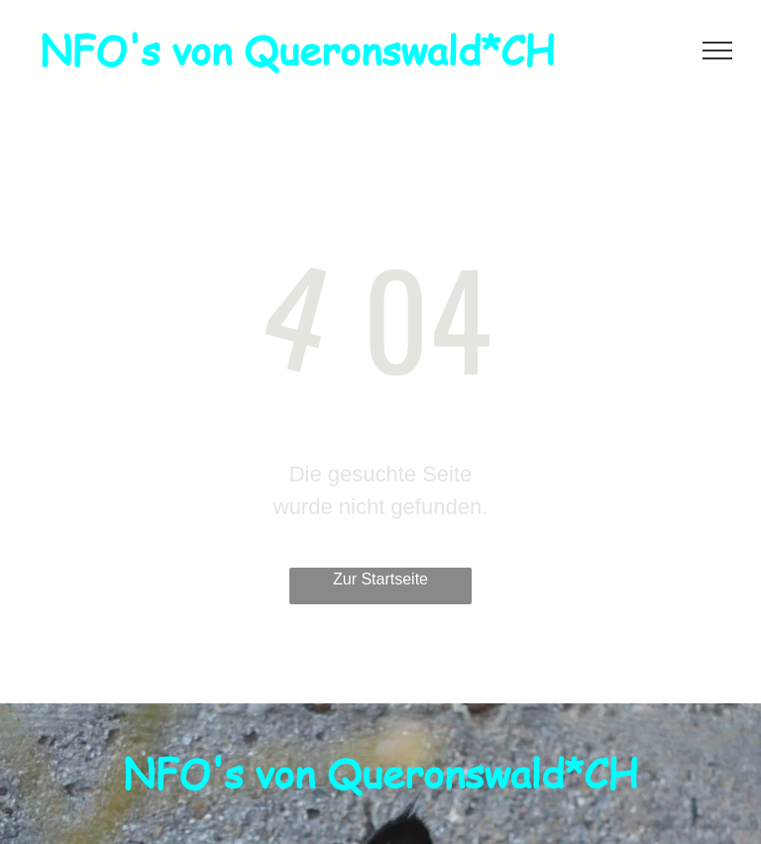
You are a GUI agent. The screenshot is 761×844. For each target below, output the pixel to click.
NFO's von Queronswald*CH (297, 49)
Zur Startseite (380, 579)
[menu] (717, 50)
